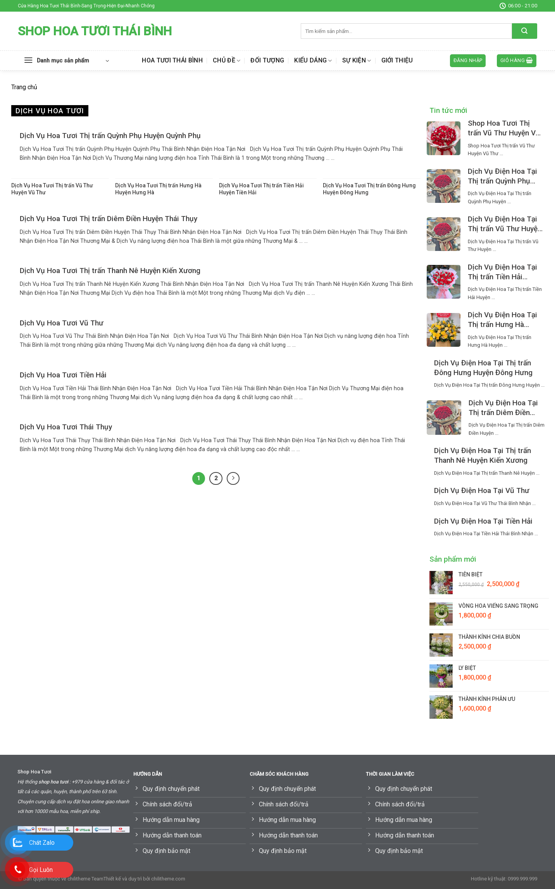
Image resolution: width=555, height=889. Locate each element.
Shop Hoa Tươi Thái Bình (95, 31)
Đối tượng (267, 60)
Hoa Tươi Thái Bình (172, 60)
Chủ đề (226, 60)
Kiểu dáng (313, 60)
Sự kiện (356, 60)
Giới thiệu (397, 60)
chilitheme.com (168, 879)
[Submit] (524, 31)
